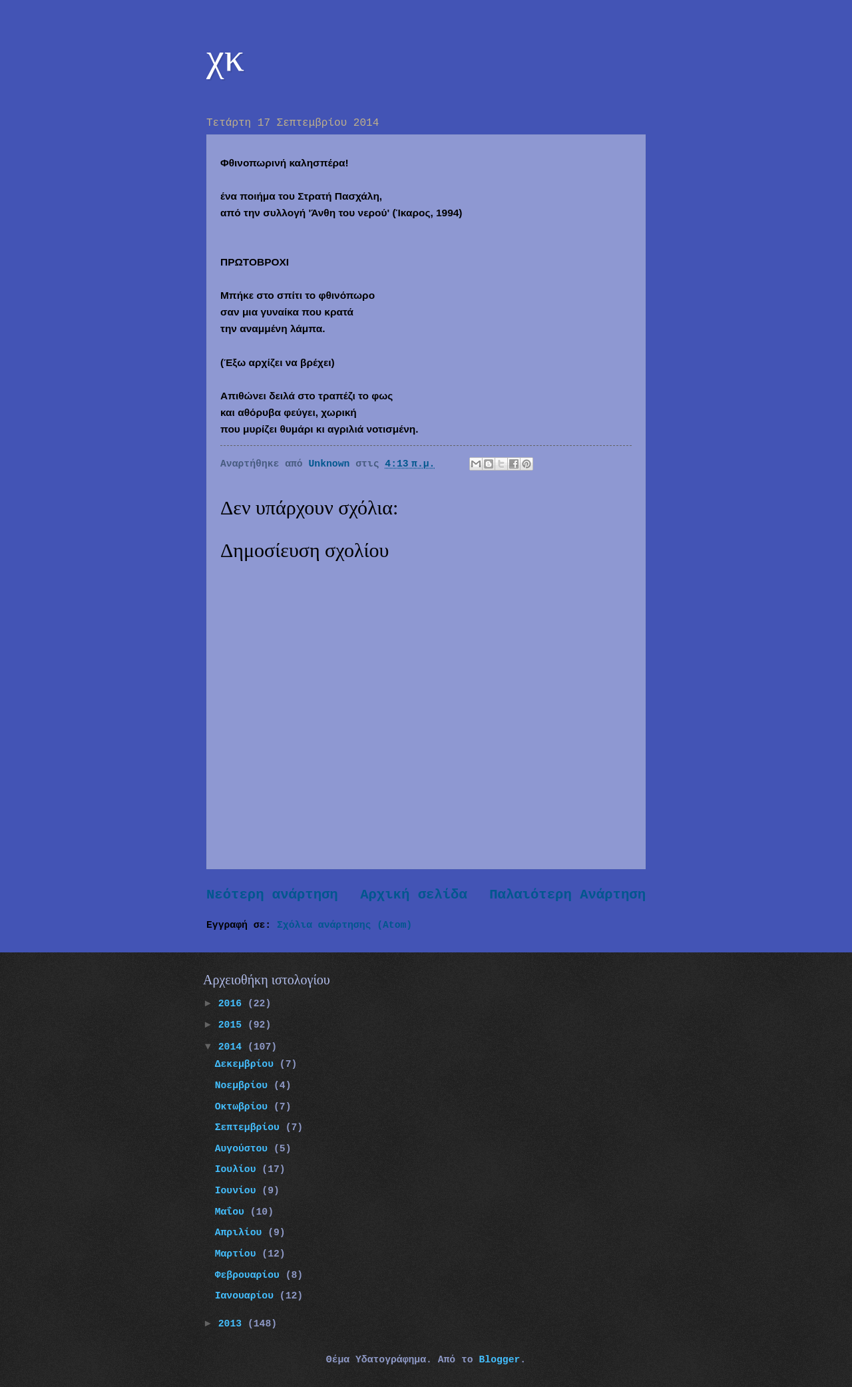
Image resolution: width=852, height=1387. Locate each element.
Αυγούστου (244, 1148)
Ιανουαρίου (247, 1295)
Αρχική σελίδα (413, 894)
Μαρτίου (238, 1254)
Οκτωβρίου (244, 1106)
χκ (225, 57)
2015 (233, 1025)
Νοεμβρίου (244, 1085)
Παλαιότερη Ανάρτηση (567, 894)
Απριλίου (241, 1232)
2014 (233, 1047)
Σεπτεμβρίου (250, 1127)
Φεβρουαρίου (250, 1275)
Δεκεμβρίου (247, 1064)
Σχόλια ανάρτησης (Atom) (344, 925)
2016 (233, 1003)
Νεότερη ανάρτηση (272, 894)
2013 (233, 1323)
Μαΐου (232, 1212)
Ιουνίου (238, 1190)
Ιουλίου (238, 1169)
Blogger (499, 1359)
